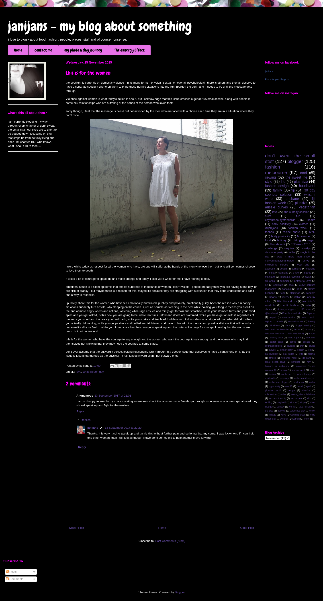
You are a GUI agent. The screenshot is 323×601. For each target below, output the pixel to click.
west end (303, 264)
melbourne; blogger (279, 382)
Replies (85, 420)
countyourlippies (273, 346)
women (296, 419)
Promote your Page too (277, 79)
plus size (301, 181)
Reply (80, 411)
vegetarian (307, 207)
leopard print (298, 370)
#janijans (270, 276)
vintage (272, 415)
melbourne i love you (304, 378)
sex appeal (296, 398)
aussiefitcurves (295, 321)
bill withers (274, 325)
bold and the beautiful (277, 329)
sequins (289, 248)
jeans (284, 370)
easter (300, 350)
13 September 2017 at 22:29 (123, 427)
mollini (312, 382)
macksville (270, 378)
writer (306, 419)
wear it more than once (293, 256)
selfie (292, 252)
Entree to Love (302, 280)
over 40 (288, 386)
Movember (304, 236)
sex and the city (277, 398)
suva (268, 216)
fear (282, 292)
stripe (303, 402)
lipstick (272, 374)
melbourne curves (276, 264)
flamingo (295, 292)
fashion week (297, 228)
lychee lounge (303, 374)
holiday (281, 240)
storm (293, 402)
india (272, 272)
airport (273, 317)
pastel (300, 386)
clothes (303, 224)
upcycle (281, 411)
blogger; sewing (303, 325)
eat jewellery (271, 354)
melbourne (276, 172)
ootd (303, 173)
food (268, 240)
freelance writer (289, 358)
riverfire (306, 390)
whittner (284, 419)
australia (270, 268)
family (277, 190)
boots (297, 329)
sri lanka (270, 280)
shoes (268, 309)
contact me (43, 50)
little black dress (287, 301)
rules (283, 394)
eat (309, 350)
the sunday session (296, 212)
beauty (311, 321)
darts (299, 288)
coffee (293, 342)
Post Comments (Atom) (170, 541)
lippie (312, 370)
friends (269, 232)
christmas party (274, 252)
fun (298, 216)
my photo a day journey (83, 50)
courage (291, 346)
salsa (308, 276)
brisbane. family (296, 333)
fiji (293, 190)
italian (297, 296)
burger (312, 333)
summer (284, 280)
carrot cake (276, 342)
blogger (295, 161)
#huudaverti (277, 244)
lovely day (286, 374)
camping (296, 268)
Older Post (247, 527)
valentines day (297, 411)
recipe (291, 390)
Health (311, 220)
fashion (272, 166)
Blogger (180, 592)
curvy (306, 260)
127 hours (306, 309)
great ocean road (275, 362)
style (268, 181)
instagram (301, 366)
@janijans (271, 228)
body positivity (281, 224)
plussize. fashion (290, 276)
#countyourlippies (287, 309)
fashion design (277, 186)
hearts (272, 296)
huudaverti (307, 186)
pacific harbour (290, 305)
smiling (268, 402)
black (287, 325)
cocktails (278, 284)
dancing (286, 288)
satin (308, 305)
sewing (270, 177)
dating (297, 240)
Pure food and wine (292, 313)
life (283, 181)
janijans (92, 427)
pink (309, 386)
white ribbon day (93, 371)
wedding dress (297, 415)
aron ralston (288, 317)
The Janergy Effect (129, 50)
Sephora (311, 313)
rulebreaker (271, 394)
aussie (279, 321)
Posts (11, 571)
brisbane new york (274, 333)
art (266, 284)
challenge (271, 248)
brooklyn (306, 248)
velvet (312, 411)
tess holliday (305, 406)
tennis (292, 406)
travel (296, 272)
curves (272, 350)
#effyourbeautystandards (279, 260)
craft (302, 346)
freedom (310, 292)
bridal (308, 329)
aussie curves (276, 207)
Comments (14, 579)
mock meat (298, 382)
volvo (283, 415)
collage (306, 342)
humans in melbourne (277, 366)
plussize (301, 203)
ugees (307, 272)
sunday (280, 406)
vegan (311, 240)
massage (284, 378)
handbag (295, 362)
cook (291, 284)
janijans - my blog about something (100, 26)
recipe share (291, 232)
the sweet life (296, 177)
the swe (269, 411)
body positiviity (280, 236)
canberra (310, 337)
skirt (309, 398)
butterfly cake (276, 337)
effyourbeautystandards (280, 220)
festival (311, 354)
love (78, 371)
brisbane (292, 199)
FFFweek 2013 (300, 244)
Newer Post (76, 527)
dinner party (286, 350)
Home (18, 50)
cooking (310, 268)
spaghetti (281, 402)
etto (301, 354)
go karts (307, 358)
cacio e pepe (294, 337)
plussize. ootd (273, 390)
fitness (272, 358)
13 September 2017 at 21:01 (112, 395)
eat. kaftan (288, 354)
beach (283, 268)
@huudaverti (271, 313)
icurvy (285, 296)
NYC (312, 232)
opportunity (274, 386)
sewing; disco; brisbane (303, 394)
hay (309, 362)
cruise (312, 346)
